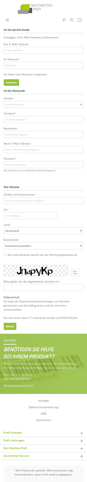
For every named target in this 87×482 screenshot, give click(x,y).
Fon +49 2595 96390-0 (17, 374)
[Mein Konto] (72, 20)
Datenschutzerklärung (43, 407)
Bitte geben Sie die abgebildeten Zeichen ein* (32, 281)
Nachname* (11, 128)
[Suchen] (64, 20)
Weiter (10, 326)
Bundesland (11, 239)
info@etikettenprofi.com (18, 385)
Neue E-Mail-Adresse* (18, 143)
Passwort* (10, 158)
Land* (7, 224)
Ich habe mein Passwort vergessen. (26, 74)
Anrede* (9, 98)
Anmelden (11, 82)
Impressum (43, 420)
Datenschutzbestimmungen (36, 301)
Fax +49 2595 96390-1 (17, 378)
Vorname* (10, 113)
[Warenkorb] (80, 20)
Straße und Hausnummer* (20, 194)
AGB (30, 305)
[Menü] (7, 20)
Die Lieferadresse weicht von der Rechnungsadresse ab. (43, 254)
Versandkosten (23, 474)
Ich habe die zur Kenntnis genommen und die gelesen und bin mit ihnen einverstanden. (37, 305)
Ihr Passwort (11, 59)
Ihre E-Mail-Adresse (16, 44)
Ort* (6, 209)
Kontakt (43, 400)
